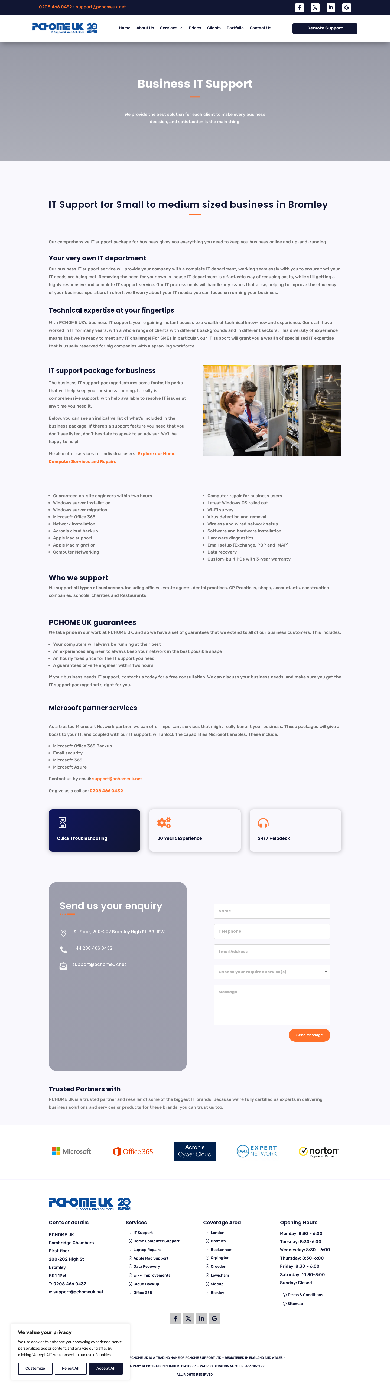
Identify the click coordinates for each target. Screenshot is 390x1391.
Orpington (220, 1258)
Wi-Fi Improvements (152, 1275)
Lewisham (220, 1275)
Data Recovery (147, 1266)
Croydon (218, 1266)
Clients (214, 27)
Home (125, 27)
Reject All (70, 1368)
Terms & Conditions (305, 1295)
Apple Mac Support (151, 1258)
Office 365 (143, 1292)
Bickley (217, 1292)
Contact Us (260, 27)
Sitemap (295, 1303)
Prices (195, 27)
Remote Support (325, 28)
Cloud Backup (146, 1284)
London (218, 1232)
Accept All (105, 1368)
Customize (35, 1368)
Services (168, 27)
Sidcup (217, 1284)
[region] (70, 1351)
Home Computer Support (157, 1241)
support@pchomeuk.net (101, 6)
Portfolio (235, 27)
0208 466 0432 (55, 6)
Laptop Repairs (147, 1249)
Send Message (309, 1034)
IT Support (143, 1232)
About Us (145, 27)
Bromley (218, 1241)
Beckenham (222, 1249)
